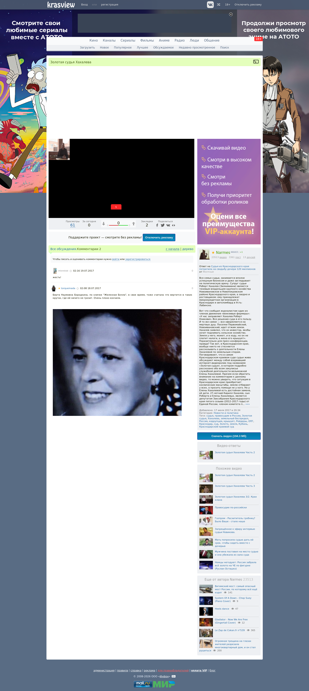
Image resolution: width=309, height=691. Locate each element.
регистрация (109, 4)
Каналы (109, 40)
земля (233, 424)
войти (115, 259)
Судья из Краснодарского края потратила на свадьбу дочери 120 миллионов (227, 267)
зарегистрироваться (137, 259)
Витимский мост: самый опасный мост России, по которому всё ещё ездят (236, 589)
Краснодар (206, 424)
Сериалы (128, 40)
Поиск (224, 47)
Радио (180, 40)
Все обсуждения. (63, 249)
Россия (203, 421)
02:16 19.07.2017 (83, 270)
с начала (172, 249)
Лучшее (142, 47)
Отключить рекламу (248, 4)
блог (213, 670)
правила (122, 670)
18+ (227, 4)
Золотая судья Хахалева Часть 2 (235, 452)
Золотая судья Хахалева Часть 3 (235, 486)
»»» (247, 404)
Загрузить (87, 47)
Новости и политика (226, 413)
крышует (229, 421)
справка (136, 670)
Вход (84, 4)
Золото (224, 424)
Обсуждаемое (163, 47)
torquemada (66, 288)
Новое (104, 47)
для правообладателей (173, 670)
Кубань (243, 424)
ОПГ (250, 421)
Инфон (164, 676)
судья (209, 415)
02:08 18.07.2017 (90, 288)
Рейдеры (241, 421)
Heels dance (222, 608)
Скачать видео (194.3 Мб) (228, 436)
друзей (251, 257)
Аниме (164, 40)
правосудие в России (227, 415)
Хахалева (213, 418)
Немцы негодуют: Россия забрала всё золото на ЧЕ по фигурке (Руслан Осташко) (235, 565)
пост (238, 257)
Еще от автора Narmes (228, 579)
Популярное (123, 47)
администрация (103, 670)
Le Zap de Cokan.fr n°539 (230, 630)
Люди (194, 40)
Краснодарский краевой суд (216, 426)
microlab (63, 270)
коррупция (215, 421)
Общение (211, 40)
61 (72, 225)
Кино (94, 40)
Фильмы (147, 40)
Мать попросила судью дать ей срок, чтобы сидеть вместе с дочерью (234, 543)
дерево (187, 249)
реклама (149, 670)
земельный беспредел (234, 418)
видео (223, 257)
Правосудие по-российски (231, 507)
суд (216, 424)
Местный (208, 271)
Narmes (221, 252)
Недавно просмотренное (197, 47)
